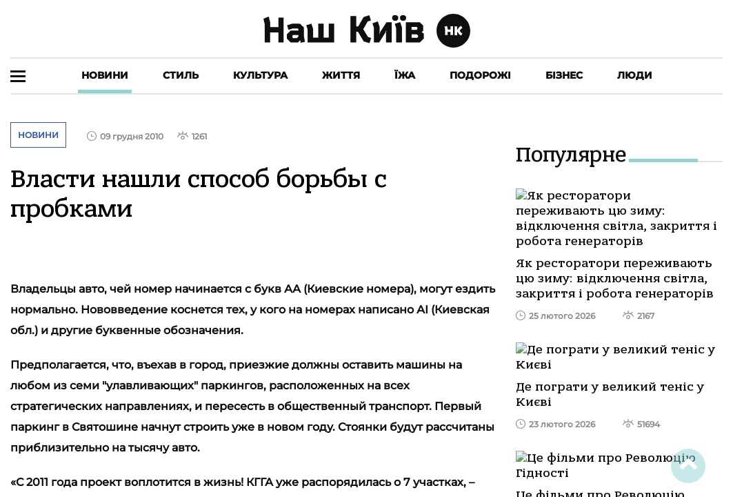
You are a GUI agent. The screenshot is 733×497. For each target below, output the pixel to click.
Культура (260, 75)
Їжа (404, 75)
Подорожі (480, 75)
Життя (341, 75)
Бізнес (564, 75)
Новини (104, 75)
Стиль (181, 75)
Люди (634, 75)
